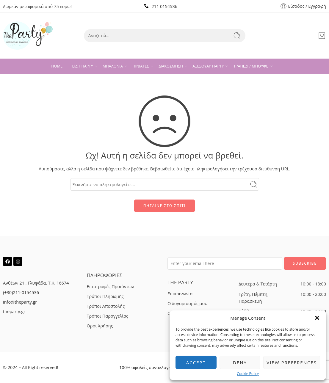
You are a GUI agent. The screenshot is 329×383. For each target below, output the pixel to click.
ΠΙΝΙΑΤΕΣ (140, 66)
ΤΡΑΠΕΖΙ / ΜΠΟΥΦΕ (251, 66)
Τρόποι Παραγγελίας (108, 316)
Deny (240, 362)
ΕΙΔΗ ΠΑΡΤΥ (82, 66)
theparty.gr (14, 311)
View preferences (292, 362)
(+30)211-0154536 (21, 292)
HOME (56, 66)
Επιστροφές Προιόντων (110, 286)
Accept (196, 362)
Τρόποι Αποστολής (106, 306)
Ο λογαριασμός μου (187, 303)
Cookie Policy (247, 374)
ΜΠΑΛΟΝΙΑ (113, 66)
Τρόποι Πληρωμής (105, 296)
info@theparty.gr (20, 302)
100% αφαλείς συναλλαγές (146, 367)
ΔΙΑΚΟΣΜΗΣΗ (171, 66)
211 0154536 (164, 6)
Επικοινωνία (179, 293)
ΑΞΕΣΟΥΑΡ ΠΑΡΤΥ (208, 66)
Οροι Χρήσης (100, 326)
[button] (317, 318)
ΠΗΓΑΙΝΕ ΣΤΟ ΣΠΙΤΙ (164, 205)
